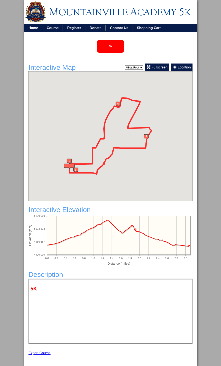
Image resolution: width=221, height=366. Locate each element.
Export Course (39, 353)
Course (52, 28)
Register (74, 28)
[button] (118, 104)
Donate (95, 28)
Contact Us (119, 28)
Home (33, 28)
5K (110, 46)
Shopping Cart (149, 28)
